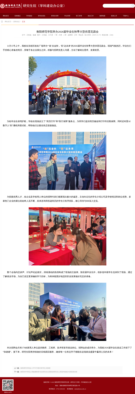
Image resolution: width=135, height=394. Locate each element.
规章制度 (102, 16)
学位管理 (67, 16)
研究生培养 (54, 16)
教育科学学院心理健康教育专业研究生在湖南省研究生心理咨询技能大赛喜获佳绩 (48, 372)
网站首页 (6, 16)
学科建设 (29, 16)
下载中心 (126, 16)
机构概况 (17, 16)
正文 (23, 21)
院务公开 (114, 16)
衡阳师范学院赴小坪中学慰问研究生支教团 (35, 368)
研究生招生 (41, 16)
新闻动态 (16, 21)
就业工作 (91, 16)
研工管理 (79, 16)
